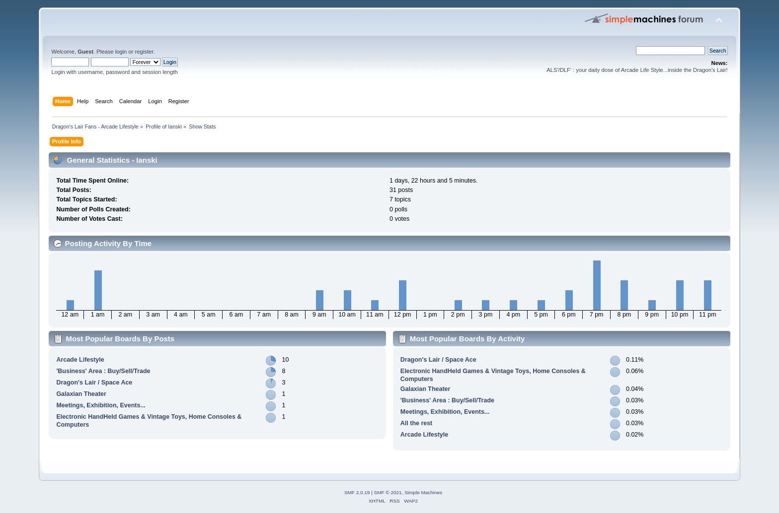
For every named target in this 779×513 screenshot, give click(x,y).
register (144, 52)
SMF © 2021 (388, 492)
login (121, 52)
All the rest (416, 423)
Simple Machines (423, 492)
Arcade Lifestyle (80, 359)
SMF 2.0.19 (357, 492)
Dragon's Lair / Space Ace (94, 382)
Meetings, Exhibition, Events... (100, 405)
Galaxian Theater (81, 393)
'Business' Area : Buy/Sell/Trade (103, 371)
